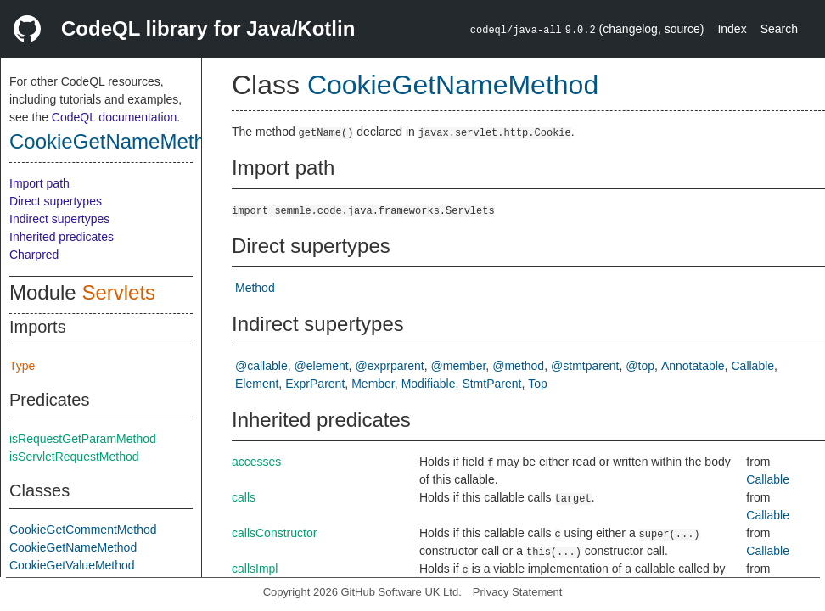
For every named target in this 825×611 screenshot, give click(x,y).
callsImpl (255, 568)
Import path (39, 183)
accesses (256, 461)
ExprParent (315, 383)
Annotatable (693, 366)
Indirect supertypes (59, 219)
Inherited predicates (61, 237)
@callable (261, 366)
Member (373, 383)
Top (537, 383)
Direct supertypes (55, 201)
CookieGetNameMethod (118, 141)
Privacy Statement (518, 592)
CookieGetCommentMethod (83, 529)
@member (458, 366)
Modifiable (428, 383)
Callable (753, 366)
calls (243, 497)
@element (322, 366)
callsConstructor (274, 533)
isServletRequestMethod (74, 456)
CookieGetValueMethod (72, 565)
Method (255, 287)
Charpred (34, 254)
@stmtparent (585, 366)
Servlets (118, 292)
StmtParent (491, 383)
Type (22, 366)
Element (256, 383)
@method (518, 366)
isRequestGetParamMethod (82, 439)
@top (640, 366)
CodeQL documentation (114, 117)
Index (731, 29)
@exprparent (390, 366)
